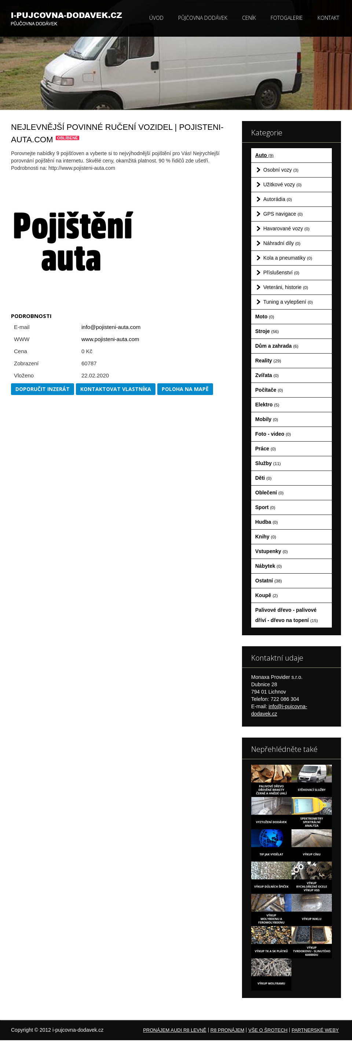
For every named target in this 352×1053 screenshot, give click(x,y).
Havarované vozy (286, 228)
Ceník (249, 17)
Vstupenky (271, 551)
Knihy (265, 537)
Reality (268, 360)
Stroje (267, 331)
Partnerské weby (315, 1030)
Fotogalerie (287, 17)
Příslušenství (281, 272)
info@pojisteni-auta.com (110, 327)
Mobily (266, 419)
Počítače (269, 390)
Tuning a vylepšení (288, 302)
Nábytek (268, 566)
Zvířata (267, 375)
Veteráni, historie (285, 287)
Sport (265, 507)
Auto (264, 155)
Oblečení (269, 493)
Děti (263, 478)
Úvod (156, 17)
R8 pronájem (227, 1030)
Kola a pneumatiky (287, 258)
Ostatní (268, 581)
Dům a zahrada (276, 346)
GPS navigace (283, 214)
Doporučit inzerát (42, 388)
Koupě (266, 595)
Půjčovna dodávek (202, 17)
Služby (268, 463)
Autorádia (277, 199)
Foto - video (273, 434)
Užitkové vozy (282, 184)
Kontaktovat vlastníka (115, 388)
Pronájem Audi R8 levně (174, 1030)
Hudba (266, 522)
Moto (264, 316)
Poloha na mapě (185, 388)
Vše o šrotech (267, 1030)
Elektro (267, 404)
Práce (265, 448)
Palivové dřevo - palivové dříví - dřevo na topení (286, 615)
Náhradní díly (281, 243)
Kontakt (328, 17)
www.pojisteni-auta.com (110, 339)
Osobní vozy (280, 170)
